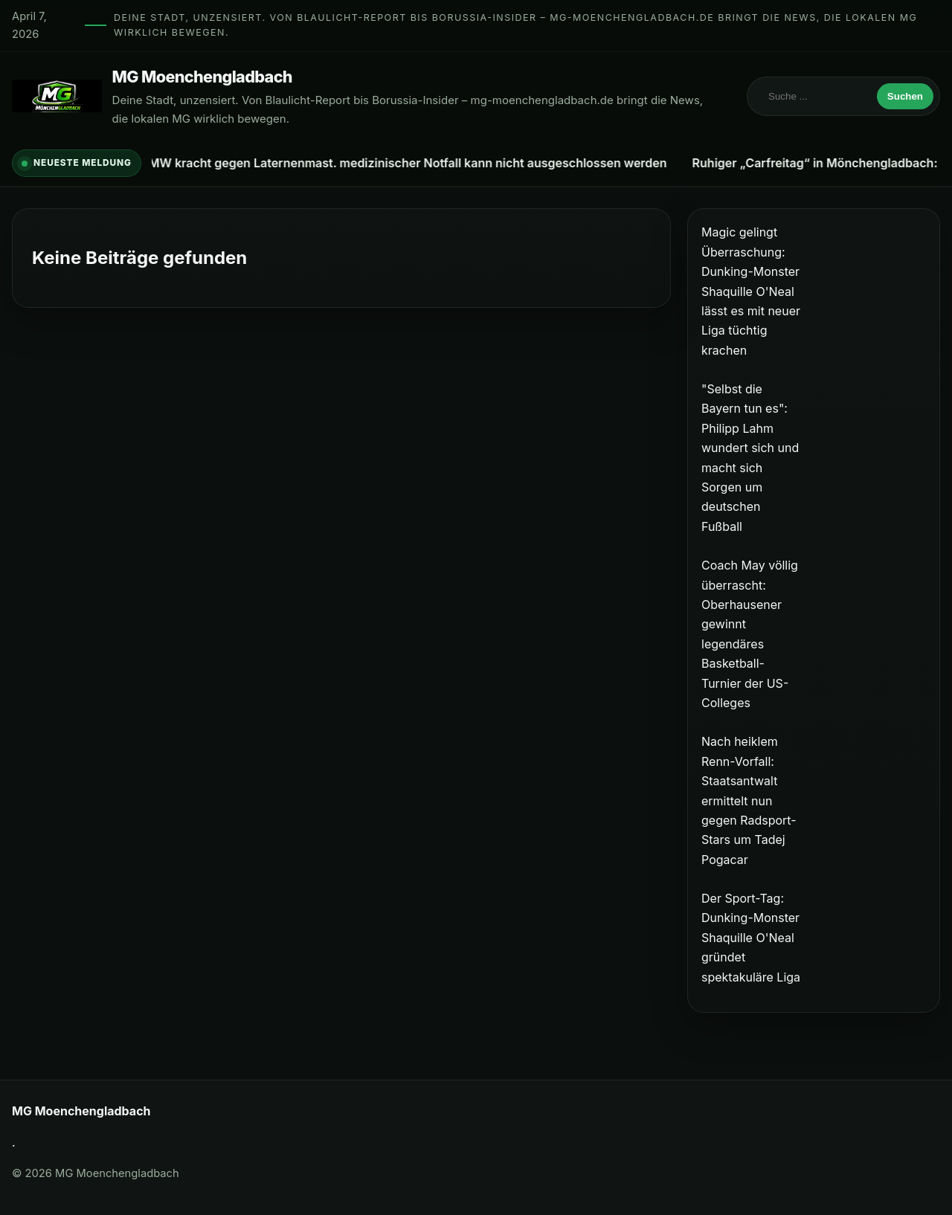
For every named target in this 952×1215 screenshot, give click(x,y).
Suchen (905, 96)
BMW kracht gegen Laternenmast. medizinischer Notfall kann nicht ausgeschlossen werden (405, 162)
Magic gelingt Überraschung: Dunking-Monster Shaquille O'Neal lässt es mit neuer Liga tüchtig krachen (750, 291)
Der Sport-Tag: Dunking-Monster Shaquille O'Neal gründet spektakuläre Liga (750, 937)
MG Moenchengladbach (202, 76)
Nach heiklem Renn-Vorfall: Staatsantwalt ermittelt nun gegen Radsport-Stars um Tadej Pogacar (749, 800)
